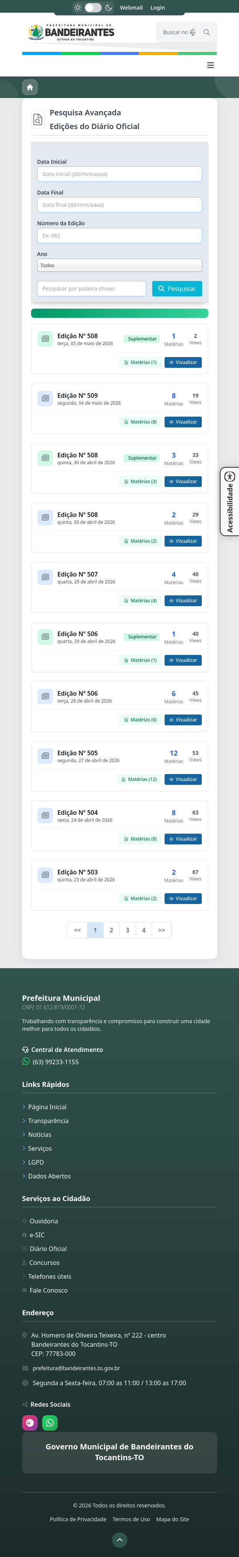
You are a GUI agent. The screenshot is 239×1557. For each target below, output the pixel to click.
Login (157, 7)
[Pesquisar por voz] (193, 32)
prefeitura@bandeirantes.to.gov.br (76, 1368)
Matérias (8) (140, 422)
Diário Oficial (44, 1249)
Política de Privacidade (78, 1519)
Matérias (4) (140, 600)
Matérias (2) (140, 541)
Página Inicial (44, 1107)
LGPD (33, 1162)
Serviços (37, 1148)
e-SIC (33, 1235)
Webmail (131, 7)
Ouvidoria (40, 1221)
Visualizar (183, 362)
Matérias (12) (139, 779)
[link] (85, 32)
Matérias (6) (140, 719)
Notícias (36, 1134)
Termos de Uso (131, 1519)
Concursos (41, 1262)
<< (77, 930)
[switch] (93, 7)
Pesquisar (177, 288)
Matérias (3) (140, 481)
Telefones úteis (46, 1276)
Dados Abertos (46, 1176)
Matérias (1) (140, 362)
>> (161, 930)
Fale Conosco (45, 1290)
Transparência (45, 1121)
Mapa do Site (172, 1519)
